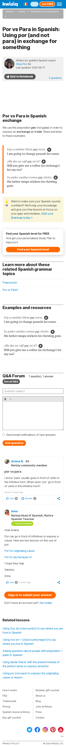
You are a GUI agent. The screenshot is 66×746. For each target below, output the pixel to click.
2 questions (55, 78)
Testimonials (9, 701)
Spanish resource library (16, 711)
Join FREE (47, 4)
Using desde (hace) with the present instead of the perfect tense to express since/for (31, 664)
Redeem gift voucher (47, 690)
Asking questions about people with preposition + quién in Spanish (33, 653)
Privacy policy (11, 743)
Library (21, 11)
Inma (14, 511)
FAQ (5, 695)
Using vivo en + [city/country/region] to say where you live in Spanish (29, 641)
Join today (45, 602)
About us (40, 695)
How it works (10, 690)
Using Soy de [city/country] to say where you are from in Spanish (33, 630)
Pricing (6, 706)
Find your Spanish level (33, 249)
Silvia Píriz (21, 64)
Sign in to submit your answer (30, 595)
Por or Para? (10, 290)
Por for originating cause (19, 550)
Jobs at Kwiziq (44, 706)
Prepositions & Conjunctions (44, 11)
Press (39, 711)
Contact (40, 717)
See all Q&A (11, 381)
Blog (38, 701)
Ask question (14, 443)
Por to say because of (18, 557)
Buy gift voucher (12, 717)
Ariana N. (17, 461)
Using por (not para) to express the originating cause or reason (31, 675)
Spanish (10, 11)
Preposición (10, 282)
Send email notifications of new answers (31, 434)
